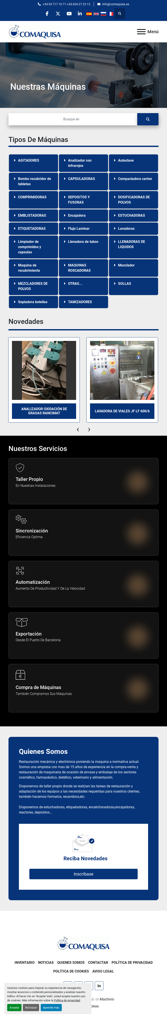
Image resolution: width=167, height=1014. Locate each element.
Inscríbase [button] (84, 874)
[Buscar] (72, 119)
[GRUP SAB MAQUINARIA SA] (83, 943)
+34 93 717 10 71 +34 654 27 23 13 (66, 4)
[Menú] (141, 31)
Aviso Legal (103, 971)
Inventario (25, 962)
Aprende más (51, 1007)
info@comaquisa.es (115, 4)
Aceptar (14, 1007)
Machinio (107, 999)
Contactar (98, 962)
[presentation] (78, 429)
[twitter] (58, 13)
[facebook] (47, 13)
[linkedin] (80, 13)
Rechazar (31, 1007)
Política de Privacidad (132, 962)
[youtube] (69, 13)
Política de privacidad (67, 1000)
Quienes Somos (71, 962)
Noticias (46, 962)
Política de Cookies (71, 971)
